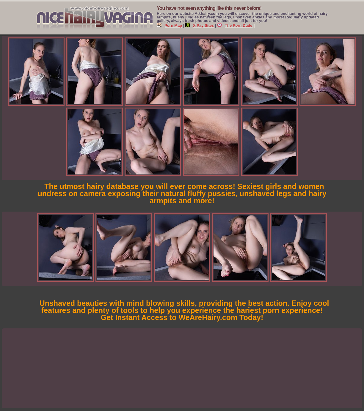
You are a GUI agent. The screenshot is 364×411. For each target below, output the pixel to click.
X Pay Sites (199, 25)
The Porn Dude (234, 25)
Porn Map (169, 25)
